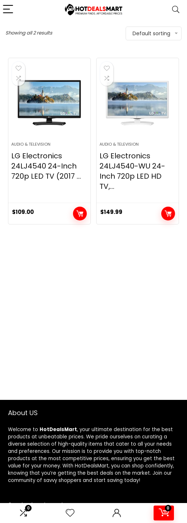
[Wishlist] (70, 513)
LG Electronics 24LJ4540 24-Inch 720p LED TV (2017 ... (46, 166)
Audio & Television (30, 144)
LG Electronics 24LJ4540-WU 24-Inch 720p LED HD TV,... (132, 171)
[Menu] (8, 9)
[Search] (175, 9)
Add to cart (80, 213)
